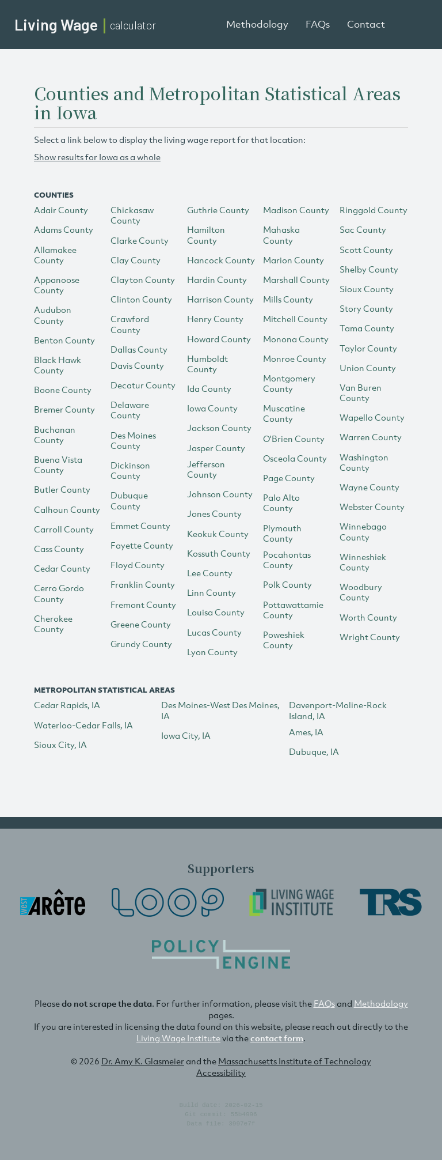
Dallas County (138, 349)
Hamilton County (206, 234)
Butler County (62, 489)
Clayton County (142, 279)
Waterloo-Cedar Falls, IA (83, 725)
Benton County (64, 340)
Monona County (296, 339)
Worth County (368, 617)
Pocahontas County (287, 559)
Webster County (372, 506)
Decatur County (143, 385)
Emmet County (140, 525)
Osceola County (295, 458)
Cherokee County (53, 623)
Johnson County (220, 494)
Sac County (363, 229)
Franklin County (142, 584)
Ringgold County (373, 210)
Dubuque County (129, 500)
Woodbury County (361, 592)
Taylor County (368, 348)
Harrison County (220, 299)
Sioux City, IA (60, 744)
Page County (289, 477)
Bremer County (64, 409)
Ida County (209, 388)
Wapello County (372, 417)
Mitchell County (295, 318)
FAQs (318, 24)
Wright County (370, 637)
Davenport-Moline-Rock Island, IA (338, 710)
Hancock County (221, 260)
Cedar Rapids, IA (67, 705)
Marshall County (296, 279)
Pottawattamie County (293, 610)
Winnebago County (363, 531)
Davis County (137, 365)
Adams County (63, 229)
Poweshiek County (283, 640)
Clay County (135, 260)
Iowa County (212, 408)
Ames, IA (306, 732)
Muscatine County (284, 413)
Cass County (59, 548)
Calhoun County (67, 509)
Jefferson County (206, 469)
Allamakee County (55, 255)
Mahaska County (281, 234)
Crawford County (129, 324)
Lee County (210, 573)
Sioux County (367, 288)
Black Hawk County (57, 365)
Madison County (296, 210)
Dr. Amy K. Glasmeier (142, 1061)
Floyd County (137, 564)
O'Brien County (294, 438)
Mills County (288, 299)
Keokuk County (218, 533)
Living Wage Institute (178, 1038)
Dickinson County (130, 470)
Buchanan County (54, 434)
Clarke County (139, 240)
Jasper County (216, 448)
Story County (366, 308)
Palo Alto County (281, 502)
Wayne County (369, 487)
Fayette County (141, 545)
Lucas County (214, 632)
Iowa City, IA (186, 735)
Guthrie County (218, 210)
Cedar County (62, 568)
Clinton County (141, 299)
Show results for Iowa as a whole (97, 157)
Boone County (63, 389)
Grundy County (141, 643)
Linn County (211, 592)
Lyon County (212, 652)
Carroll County (64, 529)
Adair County (61, 210)
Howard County (219, 339)
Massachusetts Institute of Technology (294, 1061)
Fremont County (143, 604)
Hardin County (217, 279)
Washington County (364, 462)
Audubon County (52, 315)
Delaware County (129, 410)
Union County (368, 367)
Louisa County (216, 612)
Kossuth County (218, 553)
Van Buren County (361, 392)
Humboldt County (207, 364)
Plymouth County (282, 533)
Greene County (140, 624)
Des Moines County (133, 440)
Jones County (214, 513)
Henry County (215, 318)
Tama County (367, 328)
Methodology (257, 24)
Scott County (366, 249)
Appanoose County (56, 285)
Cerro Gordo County (59, 593)
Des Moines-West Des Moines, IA (220, 710)
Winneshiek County (363, 562)
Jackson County (219, 427)
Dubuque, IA (314, 751)
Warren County (371, 437)
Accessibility (221, 1072)
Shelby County (369, 269)
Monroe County (294, 358)
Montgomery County (289, 383)
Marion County (293, 260)
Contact (366, 24)
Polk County (287, 584)
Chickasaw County (132, 215)
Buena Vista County (58, 464)
